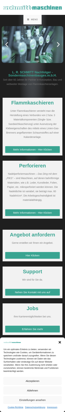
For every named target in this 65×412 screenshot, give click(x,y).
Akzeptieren (32, 380)
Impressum (52, 407)
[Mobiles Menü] (32, 19)
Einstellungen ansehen (32, 400)
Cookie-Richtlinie (15, 407)
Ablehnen (32, 390)
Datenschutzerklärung (35, 407)
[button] (60, 342)
